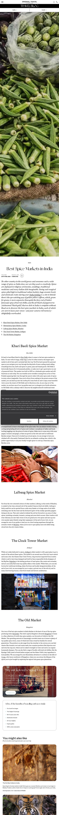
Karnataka (16, 634)
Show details (50, 415)
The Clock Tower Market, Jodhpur (14, 332)
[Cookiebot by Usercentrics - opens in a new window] (49, 392)
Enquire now (10, 693)
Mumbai (16, 525)
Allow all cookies (48, 421)
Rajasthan (12, 561)
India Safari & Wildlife (20, 790)
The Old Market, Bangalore (12, 335)
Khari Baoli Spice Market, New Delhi (15, 323)
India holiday (35, 294)
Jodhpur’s (28, 552)
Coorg (3, 657)
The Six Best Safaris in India (11, 783)
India (29, 263)
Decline (29, 421)
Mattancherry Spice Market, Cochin (14, 326)
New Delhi (24, 357)
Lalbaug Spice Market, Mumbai (13, 329)
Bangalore (48, 634)
